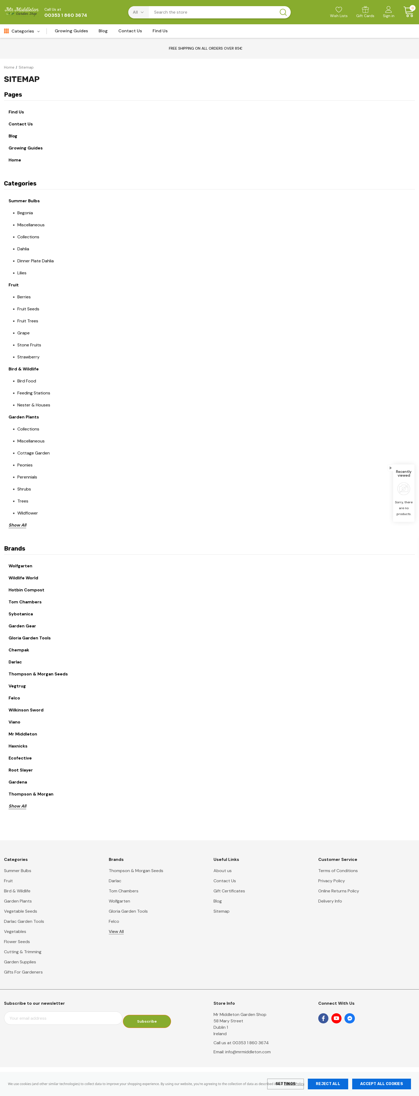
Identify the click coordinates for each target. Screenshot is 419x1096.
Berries (24, 297)
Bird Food (26, 381)
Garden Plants (24, 417)
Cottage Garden (33, 453)
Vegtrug (17, 686)
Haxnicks (18, 746)
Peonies (25, 465)
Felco (14, 698)
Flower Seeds (17, 941)
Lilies (21, 273)
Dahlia (23, 249)
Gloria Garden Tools (30, 638)
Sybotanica (21, 614)
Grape (23, 333)
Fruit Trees (27, 321)
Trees (22, 501)
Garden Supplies (20, 962)
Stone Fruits (29, 345)
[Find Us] (160, 32)
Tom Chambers (25, 602)
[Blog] (103, 32)
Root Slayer (21, 770)
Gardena (18, 782)
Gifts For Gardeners (23, 972)
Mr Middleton (23, 734)
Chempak (19, 650)
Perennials (27, 477)
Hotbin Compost (26, 590)
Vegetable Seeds (20, 911)
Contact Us (21, 124)
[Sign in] (389, 12)
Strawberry (28, 357)
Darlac (15, 662)
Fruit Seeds (28, 309)
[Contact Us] (130, 32)
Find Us (16, 112)
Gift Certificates (229, 891)
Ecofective (20, 758)
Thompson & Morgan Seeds (38, 674)
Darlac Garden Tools (24, 921)
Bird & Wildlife (24, 369)
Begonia (25, 213)
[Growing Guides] (71, 32)
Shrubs (24, 489)
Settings (286, 1084)
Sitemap (222, 911)
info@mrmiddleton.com (248, 1052)
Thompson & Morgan (31, 794)
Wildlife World (23, 578)
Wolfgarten (20, 566)
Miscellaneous (31, 225)
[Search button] (283, 12)
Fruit (14, 285)
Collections (28, 237)
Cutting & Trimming (22, 952)
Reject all (328, 1084)
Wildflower (27, 513)
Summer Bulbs (24, 201)
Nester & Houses (33, 405)
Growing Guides (26, 148)
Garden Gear (22, 626)
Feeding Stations (33, 393)
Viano (14, 722)
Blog (13, 136)
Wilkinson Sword (26, 710)
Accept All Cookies (381, 1084)
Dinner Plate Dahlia (35, 261)
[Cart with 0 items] (407, 12)
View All (116, 931)
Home (15, 160)
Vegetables (15, 931)
